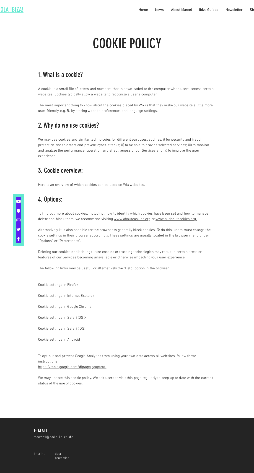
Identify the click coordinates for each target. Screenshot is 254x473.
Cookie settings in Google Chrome (64, 307)
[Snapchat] (18, 210)
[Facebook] (18, 239)
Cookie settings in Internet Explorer (66, 296)
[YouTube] (18, 201)
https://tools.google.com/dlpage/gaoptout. (72, 367)
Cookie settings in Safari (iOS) (61, 328)
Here (42, 185)
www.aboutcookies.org (132, 219)
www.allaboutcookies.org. (176, 219)
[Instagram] (18, 220)
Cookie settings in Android (59, 339)
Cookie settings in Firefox (58, 285)
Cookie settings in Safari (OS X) (62, 317)
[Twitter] (18, 229)
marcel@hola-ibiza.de (54, 437)
